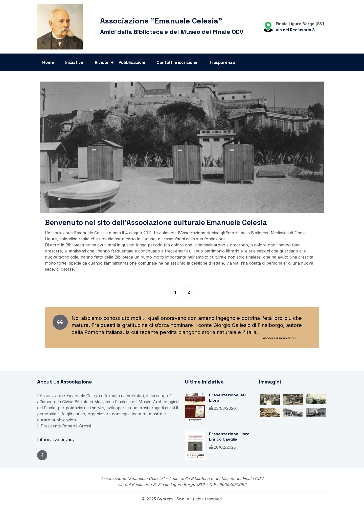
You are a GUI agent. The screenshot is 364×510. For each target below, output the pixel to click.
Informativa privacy (56, 440)
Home (48, 62)
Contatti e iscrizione (176, 62)
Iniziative (74, 62)
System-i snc (170, 499)
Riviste (101, 62)
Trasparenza (222, 62)
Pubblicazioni (132, 62)
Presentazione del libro (227, 398)
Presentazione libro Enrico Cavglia (229, 437)
